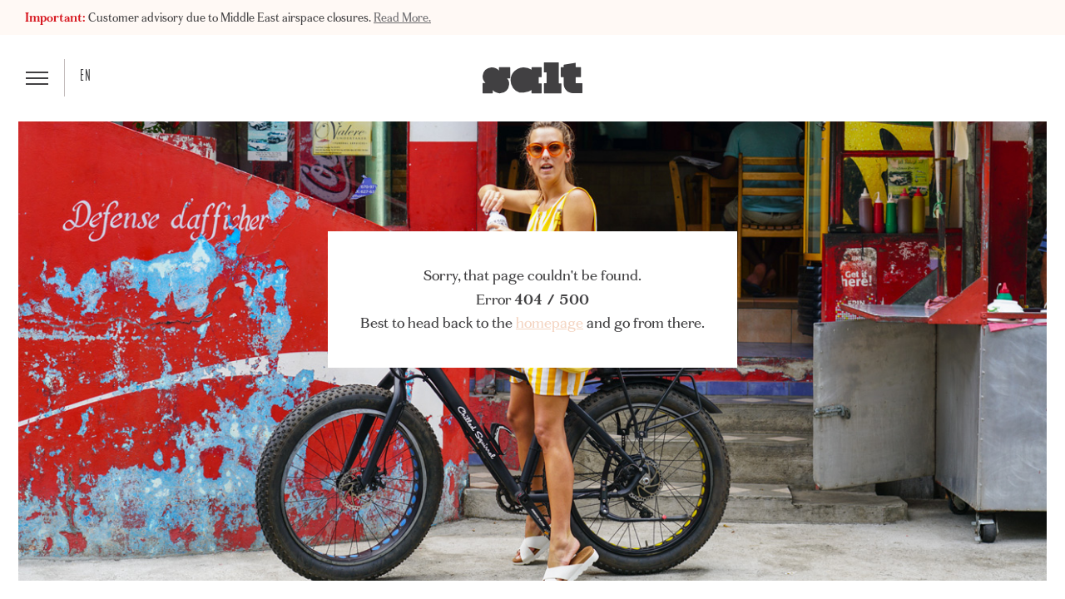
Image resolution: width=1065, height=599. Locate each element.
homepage (549, 322)
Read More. (402, 17)
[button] (37, 78)
